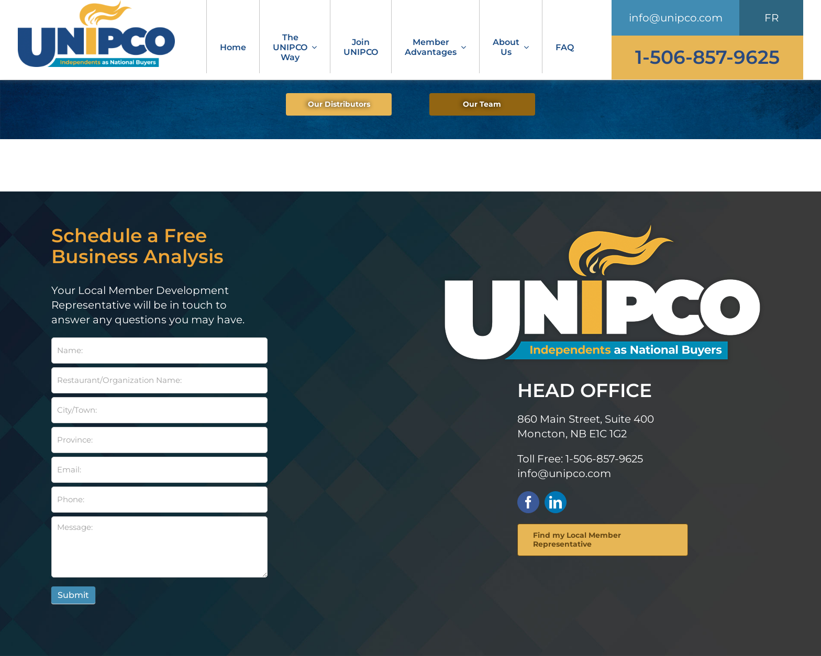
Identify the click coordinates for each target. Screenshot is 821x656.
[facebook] (528, 502)
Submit (73, 595)
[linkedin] (556, 502)
